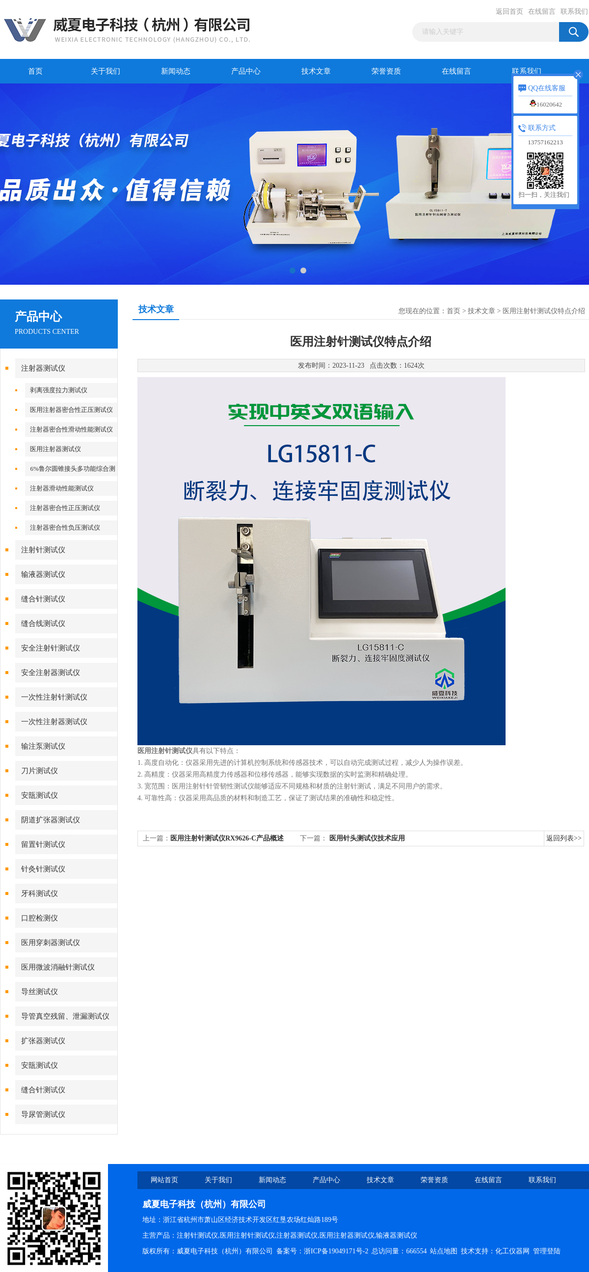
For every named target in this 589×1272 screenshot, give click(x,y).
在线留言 (542, 11)
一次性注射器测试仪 (54, 722)
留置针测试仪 (43, 844)
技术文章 (316, 71)
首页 (35, 71)
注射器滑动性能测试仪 (62, 488)
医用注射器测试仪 (55, 449)
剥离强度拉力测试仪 (58, 390)
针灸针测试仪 (43, 869)
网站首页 (164, 1180)
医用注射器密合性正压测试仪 (71, 409)
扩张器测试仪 (43, 1041)
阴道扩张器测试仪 (50, 820)
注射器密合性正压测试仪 (65, 508)
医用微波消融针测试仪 (58, 967)
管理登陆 (547, 1251)
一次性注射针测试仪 (54, 697)
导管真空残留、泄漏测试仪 (65, 1016)
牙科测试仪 (39, 893)
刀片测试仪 (39, 771)
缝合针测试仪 (43, 599)
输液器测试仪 (43, 574)
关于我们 (105, 71)
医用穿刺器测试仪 (50, 943)
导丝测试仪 (39, 992)
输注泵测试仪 (43, 746)
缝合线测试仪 (43, 623)
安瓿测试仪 (39, 795)
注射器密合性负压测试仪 (65, 527)
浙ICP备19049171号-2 (336, 1251)
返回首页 (509, 11)
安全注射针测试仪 (50, 648)
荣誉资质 (386, 71)
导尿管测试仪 (43, 1114)
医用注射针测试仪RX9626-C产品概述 (227, 838)
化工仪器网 (512, 1251)
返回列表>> (564, 838)
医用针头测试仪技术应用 (367, 838)
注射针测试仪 (43, 550)
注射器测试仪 (43, 368)
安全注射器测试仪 (50, 673)
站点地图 (443, 1251)
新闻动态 (175, 71)
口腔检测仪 (39, 918)
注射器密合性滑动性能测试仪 (71, 429)
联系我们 (574, 11)
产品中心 (246, 71)
